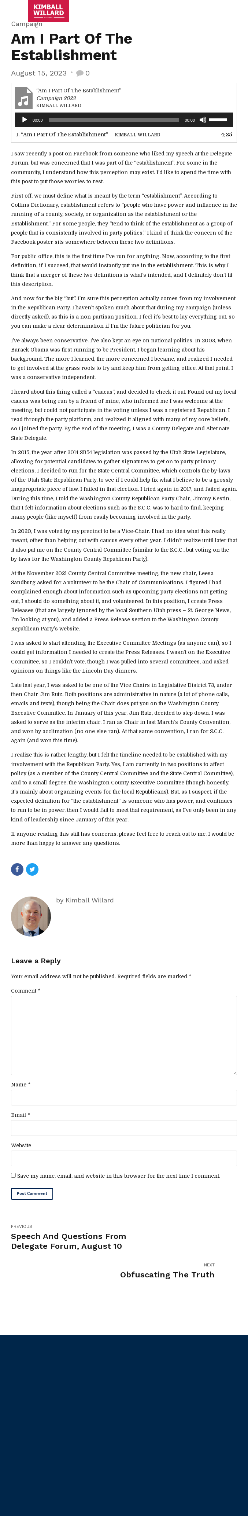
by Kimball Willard (85, 900)
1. (88, 134)
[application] (124, 120)
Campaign (26, 23)
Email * (20, 1119)
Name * (20, 1088)
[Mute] (203, 120)
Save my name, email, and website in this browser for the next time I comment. (118, 1180)
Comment (25, 991)
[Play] (24, 120)
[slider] (114, 120)
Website (21, 1149)
